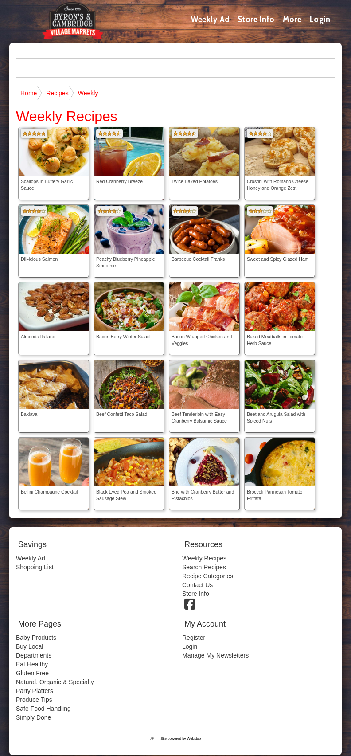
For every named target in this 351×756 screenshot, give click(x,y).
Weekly (88, 93)
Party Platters (34, 690)
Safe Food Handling (43, 708)
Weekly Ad (210, 19)
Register (193, 637)
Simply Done (33, 717)
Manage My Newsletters (215, 655)
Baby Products (36, 637)
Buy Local (29, 646)
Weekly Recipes (204, 558)
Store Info (256, 19)
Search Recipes (204, 567)
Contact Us (197, 584)
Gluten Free (32, 673)
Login (320, 19)
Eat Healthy (32, 664)
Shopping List (35, 567)
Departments (33, 655)
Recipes (57, 93)
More (292, 19)
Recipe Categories (207, 576)
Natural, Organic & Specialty (55, 681)
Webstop (194, 738)
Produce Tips (34, 699)
